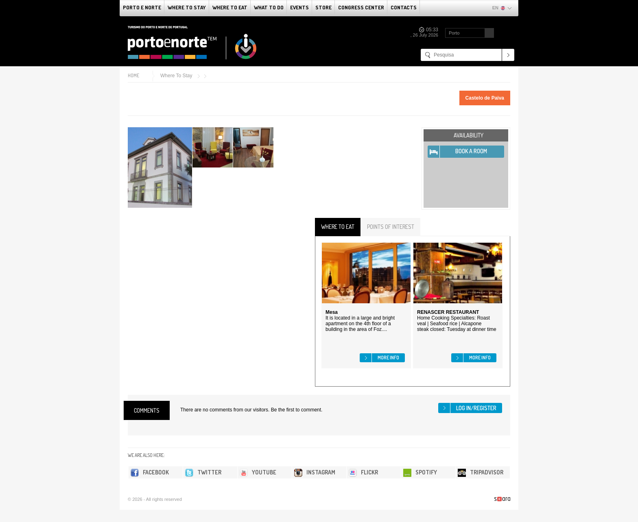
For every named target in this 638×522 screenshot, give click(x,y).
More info (388, 358)
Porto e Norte (142, 7)
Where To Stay (187, 7)
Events (299, 7)
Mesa (332, 312)
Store (323, 7)
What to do (269, 7)
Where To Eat (229, 7)
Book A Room (471, 151)
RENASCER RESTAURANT (448, 312)
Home (133, 75)
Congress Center (361, 7)
